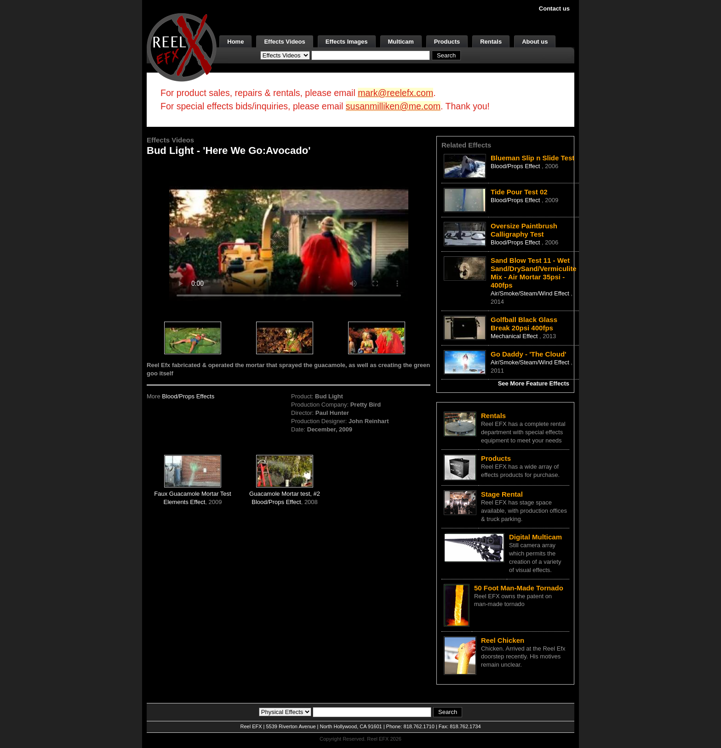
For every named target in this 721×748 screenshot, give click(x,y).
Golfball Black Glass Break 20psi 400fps (524, 324)
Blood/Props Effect (276, 502)
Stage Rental (502, 494)
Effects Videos (284, 41)
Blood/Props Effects (188, 396)
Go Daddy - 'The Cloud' (528, 354)
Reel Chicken (502, 640)
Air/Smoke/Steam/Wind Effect (531, 293)
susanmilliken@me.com (393, 106)
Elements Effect (185, 502)
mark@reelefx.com (395, 93)
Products (447, 41)
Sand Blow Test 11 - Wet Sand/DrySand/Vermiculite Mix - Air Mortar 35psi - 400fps (534, 272)
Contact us (554, 8)
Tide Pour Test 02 (519, 192)
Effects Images (347, 41)
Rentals (491, 41)
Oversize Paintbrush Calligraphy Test (524, 230)
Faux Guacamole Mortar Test (192, 493)
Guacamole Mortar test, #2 (284, 493)
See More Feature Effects (533, 383)
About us (535, 41)
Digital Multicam (535, 537)
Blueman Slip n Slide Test (532, 158)
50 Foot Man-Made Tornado (518, 588)
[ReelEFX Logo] (182, 46)
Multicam (401, 41)
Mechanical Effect (515, 336)
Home (235, 41)
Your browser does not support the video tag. (288, 234)
